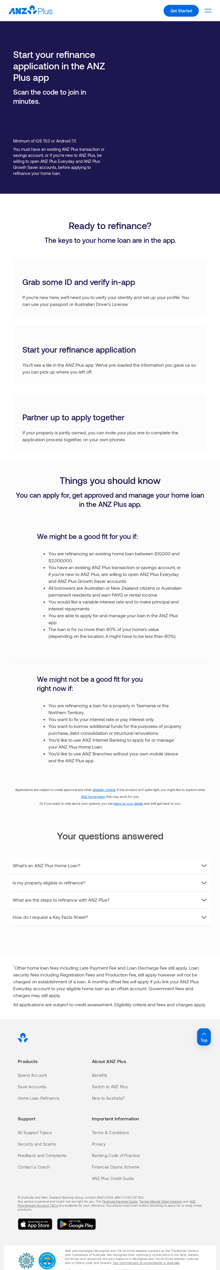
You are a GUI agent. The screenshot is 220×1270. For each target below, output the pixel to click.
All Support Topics (35, 1132)
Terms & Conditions (110, 1132)
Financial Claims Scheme (116, 1167)
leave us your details (128, 803)
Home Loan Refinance (38, 1098)
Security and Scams (37, 1144)
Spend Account (32, 1075)
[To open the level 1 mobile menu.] (208, 10)
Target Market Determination (160, 1201)
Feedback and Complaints (42, 1155)
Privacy (99, 1144)
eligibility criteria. (104, 790)
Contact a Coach (34, 1167)
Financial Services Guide (120, 1201)
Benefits (99, 1075)
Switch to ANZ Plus (110, 1086)
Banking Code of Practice (116, 1155)
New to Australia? (108, 1098)
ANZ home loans (93, 796)
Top (204, 1037)
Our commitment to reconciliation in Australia (146, 1263)
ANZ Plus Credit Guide (113, 1178)
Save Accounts (32, 1086)
